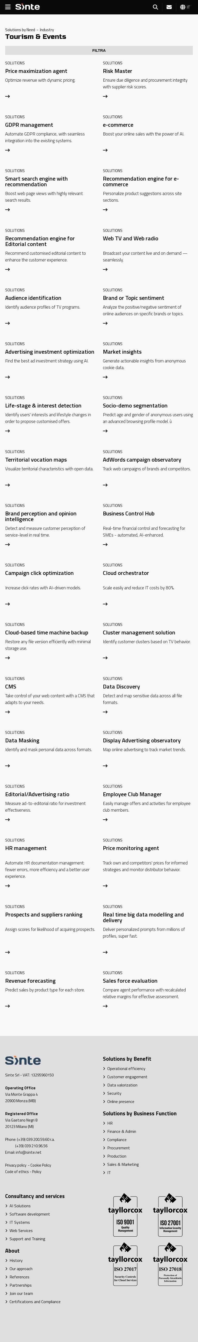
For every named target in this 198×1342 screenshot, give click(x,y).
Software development (27, 1214)
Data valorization (120, 1085)
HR (108, 1123)
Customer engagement (125, 1077)
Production (114, 1156)
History (14, 1260)
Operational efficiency (124, 1068)
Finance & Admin (119, 1131)
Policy (36, 1172)
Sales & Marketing (121, 1164)
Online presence (118, 1101)
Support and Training (25, 1239)
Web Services (19, 1230)
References (17, 1277)
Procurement (116, 1148)
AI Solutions (18, 1206)
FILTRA (99, 50)
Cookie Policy (40, 1165)
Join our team (19, 1293)
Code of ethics (17, 1172)
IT (107, 1172)
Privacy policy (16, 1165)
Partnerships (18, 1285)
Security (112, 1093)
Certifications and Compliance (33, 1301)
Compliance (115, 1139)
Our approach (18, 1268)
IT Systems (17, 1222)
